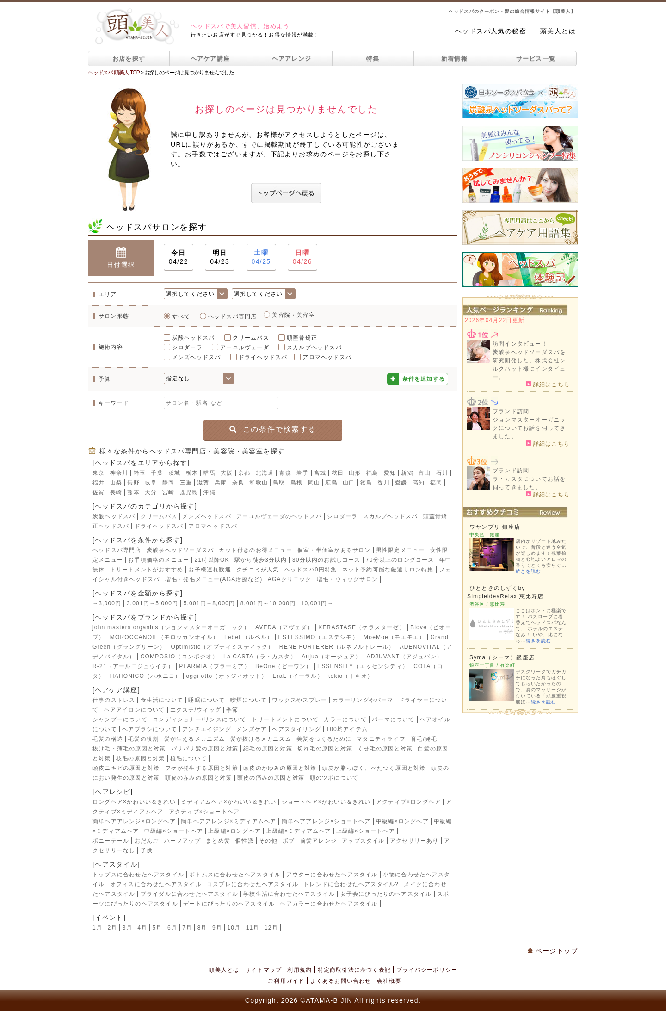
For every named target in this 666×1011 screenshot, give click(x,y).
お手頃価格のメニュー (158, 560)
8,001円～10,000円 (268, 603)
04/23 (219, 256)
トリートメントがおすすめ (146, 569)
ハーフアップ (182, 840)
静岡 (168, 482)
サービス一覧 (536, 58)
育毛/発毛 (424, 739)
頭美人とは (558, 31)
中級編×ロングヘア (402, 821)
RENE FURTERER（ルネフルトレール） (337, 647)
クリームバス (251, 338)
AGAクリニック (290, 579)
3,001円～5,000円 (153, 603)
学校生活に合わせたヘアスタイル (289, 894)
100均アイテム (347, 729)
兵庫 (221, 482)
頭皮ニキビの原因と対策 (126, 768)
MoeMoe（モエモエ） (394, 637)
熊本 (133, 492)
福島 (372, 473)
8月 (202, 927)
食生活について (162, 700)
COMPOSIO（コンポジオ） (179, 656)
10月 (233, 927)
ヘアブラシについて (149, 729)
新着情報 (454, 58)
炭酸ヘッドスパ (193, 338)
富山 (425, 473)
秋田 (338, 473)
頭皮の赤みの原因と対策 (198, 778)
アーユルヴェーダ (244, 347)
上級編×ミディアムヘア (298, 831)
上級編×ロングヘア (234, 831)
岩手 (302, 473)
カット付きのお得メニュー (255, 550)
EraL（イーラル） (297, 676)
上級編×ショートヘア (365, 831)
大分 (151, 492)
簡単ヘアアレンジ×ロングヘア (134, 821)
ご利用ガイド (286, 981)
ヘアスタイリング (296, 729)
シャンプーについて (120, 719)
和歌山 (258, 482)
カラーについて (345, 719)
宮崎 (168, 492)
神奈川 (119, 473)
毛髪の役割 (143, 739)
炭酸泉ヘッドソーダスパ (180, 550)
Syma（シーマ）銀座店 (502, 657)
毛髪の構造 (107, 739)
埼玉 (140, 473)
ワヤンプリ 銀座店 (494, 527)
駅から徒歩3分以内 (260, 560)
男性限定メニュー (400, 550)
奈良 (238, 482)
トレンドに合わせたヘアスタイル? (351, 884)
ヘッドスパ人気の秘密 (490, 31)
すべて (181, 316)
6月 (172, 927)
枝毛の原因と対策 (140, 758)
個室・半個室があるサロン (333, 550)
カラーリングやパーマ (363, 700)
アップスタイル (363, 840)
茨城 (174, 473)
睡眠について (206, 700)
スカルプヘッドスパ (314, 347)
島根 (296, 482)
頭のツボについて (334, 778)
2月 (112, 927)
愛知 (390, 473)
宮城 (320, 473)
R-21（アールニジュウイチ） (133, 666)
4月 (142, 927)
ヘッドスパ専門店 (232, 316)
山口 (349, 482)
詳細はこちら (548, 384)
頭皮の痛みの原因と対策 (270, 778)
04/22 (178, 256)
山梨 (116, 482)
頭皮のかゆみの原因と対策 (279, 768)
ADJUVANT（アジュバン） (405, 656)
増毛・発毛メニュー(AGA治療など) (214, 579)
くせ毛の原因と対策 (385, 748)
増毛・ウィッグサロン (347, 579)
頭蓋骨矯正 (302, 338)
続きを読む (528, 571)
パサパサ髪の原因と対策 (204, 748)
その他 (268, 840)
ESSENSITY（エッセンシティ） (362, 666)
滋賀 (203, 482)
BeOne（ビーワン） (283, 666)
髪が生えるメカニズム (194, 739)
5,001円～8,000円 (209, 603)
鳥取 (279, 482)
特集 (373, 58)
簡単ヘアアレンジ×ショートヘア (326, 821)
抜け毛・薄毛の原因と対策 (129, 748)
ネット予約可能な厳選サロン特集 (388, 569)
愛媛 (401, 482)
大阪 (227, 473)
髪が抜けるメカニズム (260, 739)
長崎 (116, 492)
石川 (442, 473)
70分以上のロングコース (400, 560)
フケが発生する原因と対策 (201, 768)
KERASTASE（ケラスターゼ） (361, 627)
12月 (271, 927)
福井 (98, 482)
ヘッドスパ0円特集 (310, 569)
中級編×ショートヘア (173, 831)
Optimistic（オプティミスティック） (222, 647)
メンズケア (251, 729)
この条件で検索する (272, 429)
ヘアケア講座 (210, 58)
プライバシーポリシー (426, 970)
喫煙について (248, 700)
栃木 (192, 473)
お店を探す (129, 58)
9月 (217, 927)
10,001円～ (317, 603)
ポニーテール (110, 840)
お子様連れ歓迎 (209, 569)
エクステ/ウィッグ (195, 710)
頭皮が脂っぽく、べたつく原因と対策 (374, 768)
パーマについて (393, 719)
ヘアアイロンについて (134, 710)
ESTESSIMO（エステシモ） (318, 637)
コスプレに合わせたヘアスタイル (252, 884)
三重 (186, 482)
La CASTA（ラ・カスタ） (259, 656)
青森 (285, 473)
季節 (232, 710)
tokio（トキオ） (350, 676)
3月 (127, 927)
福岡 (436, 482)
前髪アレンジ (318, 840)
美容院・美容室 (293, 315)
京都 (244, 473)
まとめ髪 (218, 840)
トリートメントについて (285, 719)
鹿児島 (189, 492)
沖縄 (209, 492)
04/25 (261, 256)
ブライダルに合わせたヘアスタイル (189, 894)
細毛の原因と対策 (267, 748)
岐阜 (151, 482)
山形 (355, 473)
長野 (133, 482)
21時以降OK (212, 560)
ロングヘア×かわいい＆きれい (134, 802)
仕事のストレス (113, 700)
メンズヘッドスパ (196, 357)
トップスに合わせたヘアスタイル (138, 874)
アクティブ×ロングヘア (408, 802)
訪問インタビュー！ (520, 344)
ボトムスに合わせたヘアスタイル (235, 874)
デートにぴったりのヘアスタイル (229, 903)
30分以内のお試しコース (326, 560)
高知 (419, 482)
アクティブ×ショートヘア (204, 811)
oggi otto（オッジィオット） (226, 676)
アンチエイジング (206, 729)
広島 (331, 482)
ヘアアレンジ (292, 58)
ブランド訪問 (511, 411)
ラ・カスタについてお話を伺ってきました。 (529, 483)
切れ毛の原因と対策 (324, 748)
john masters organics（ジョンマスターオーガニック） (171, 627)
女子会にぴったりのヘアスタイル (386, 894)
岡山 (314, 482)
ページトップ (552, 951)
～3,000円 (106, 603)
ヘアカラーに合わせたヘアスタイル (328, 903)
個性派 (244, 840)
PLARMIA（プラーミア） (214, 666)
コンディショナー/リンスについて (200, 719)
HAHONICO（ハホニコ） (145, 676)
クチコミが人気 (257, 569)
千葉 (157, 473)
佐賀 (98, 492)
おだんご (147, 840)
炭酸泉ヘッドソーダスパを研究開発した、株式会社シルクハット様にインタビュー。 (529, 364)
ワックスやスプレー (299, 700)
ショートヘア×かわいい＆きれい (326, 802)
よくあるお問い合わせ (340, 981)
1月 (97, 927)
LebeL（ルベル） (248, 637)
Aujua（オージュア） (331, 656)
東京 (98, 473)
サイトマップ (263, 970)
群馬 (209, 473)
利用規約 (299, 970)
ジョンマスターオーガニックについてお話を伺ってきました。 (529, 428)
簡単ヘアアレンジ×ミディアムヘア (228, 821)
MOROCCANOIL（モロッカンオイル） (164, 637)
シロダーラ (187, 347)
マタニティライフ (381, 739)
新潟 (407, 473)
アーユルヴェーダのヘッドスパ (279, 516)
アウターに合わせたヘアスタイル (332, 874)
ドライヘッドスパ (263, 357)
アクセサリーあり (414, 840)
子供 (147, 850)
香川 (383, 482)
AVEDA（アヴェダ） (284, 627)
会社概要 (389, 981)
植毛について (188, 758)
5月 (157, 927)
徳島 (366, 482)
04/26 (302, 256)
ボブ (289, 840)
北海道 (265, 473)
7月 (187, 927)
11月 (252, 927)
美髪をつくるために (324, 739)
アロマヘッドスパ (327, 357)
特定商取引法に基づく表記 (354, 970)
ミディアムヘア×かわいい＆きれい (228, 802)
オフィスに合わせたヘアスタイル (156, 884)
